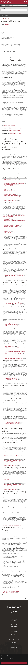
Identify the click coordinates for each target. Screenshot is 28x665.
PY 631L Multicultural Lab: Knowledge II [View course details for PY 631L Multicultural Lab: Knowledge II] (10, 200)
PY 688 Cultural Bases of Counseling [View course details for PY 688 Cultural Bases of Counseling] (9, 194)
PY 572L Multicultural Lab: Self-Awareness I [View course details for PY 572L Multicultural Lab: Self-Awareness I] (10, 186)
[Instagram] (10, 607)
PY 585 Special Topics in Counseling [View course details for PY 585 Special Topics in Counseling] (9, 218)
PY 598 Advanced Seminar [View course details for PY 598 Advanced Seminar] (8, 219)
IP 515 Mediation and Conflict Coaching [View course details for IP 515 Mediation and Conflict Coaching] (11, 379)
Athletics (14, 636)
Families (14, 649)
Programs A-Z (7, 24)
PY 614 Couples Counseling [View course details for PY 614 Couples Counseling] (8, 224)
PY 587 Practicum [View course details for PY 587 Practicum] (6, 189)
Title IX (14, 650)
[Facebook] (7, 607)
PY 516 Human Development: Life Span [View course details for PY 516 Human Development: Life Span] (10, 180)
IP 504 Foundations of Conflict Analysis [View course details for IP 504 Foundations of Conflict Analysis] (11, 378)
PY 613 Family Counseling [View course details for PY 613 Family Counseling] (8, 222)
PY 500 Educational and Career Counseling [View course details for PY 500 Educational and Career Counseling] (10, 179)
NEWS (14, 629)
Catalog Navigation (5, 15)
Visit (8, 603)
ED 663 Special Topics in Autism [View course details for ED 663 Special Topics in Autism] (10, 278)
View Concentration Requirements (9, 125)
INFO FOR (14, 642)
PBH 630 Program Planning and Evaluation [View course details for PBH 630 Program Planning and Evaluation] (11, 325)
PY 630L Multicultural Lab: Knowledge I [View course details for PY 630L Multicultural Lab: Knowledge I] (10, 197)
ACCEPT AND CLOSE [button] (14, 663)
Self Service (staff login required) (14, 639)
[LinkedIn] (20, 607)
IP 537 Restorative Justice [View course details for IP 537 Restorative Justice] (9, 381)
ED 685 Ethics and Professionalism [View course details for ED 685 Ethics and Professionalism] (10, 357)
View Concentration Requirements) (15, 128)
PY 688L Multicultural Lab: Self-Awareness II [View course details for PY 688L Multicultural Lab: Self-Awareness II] (11, 195)
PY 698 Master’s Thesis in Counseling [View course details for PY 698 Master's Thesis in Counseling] (9, 233)
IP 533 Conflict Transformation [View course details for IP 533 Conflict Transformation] (9, 380)
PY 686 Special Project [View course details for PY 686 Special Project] (7, 231)
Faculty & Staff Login (14, 647)
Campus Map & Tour (14, 626)
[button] (24, 2)
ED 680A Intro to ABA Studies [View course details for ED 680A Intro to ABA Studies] (9, 346)
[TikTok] (13, 607)
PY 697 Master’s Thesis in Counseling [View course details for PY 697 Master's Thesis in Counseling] (9, 232)
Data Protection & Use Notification (14, 661)
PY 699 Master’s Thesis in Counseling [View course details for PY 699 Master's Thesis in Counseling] (9, 235)
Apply (4, 603)
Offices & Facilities (14, 634)
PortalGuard (22, 603)
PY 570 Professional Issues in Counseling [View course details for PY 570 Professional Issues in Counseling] (10, 184)
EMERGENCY (14, 628)
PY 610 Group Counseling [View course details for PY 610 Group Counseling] (8, 190)
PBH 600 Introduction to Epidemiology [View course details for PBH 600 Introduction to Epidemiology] (11, 324)
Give (12, 603)
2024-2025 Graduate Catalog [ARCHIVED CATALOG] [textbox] (9, 5)
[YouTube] (15, 607)
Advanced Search (3, 12)
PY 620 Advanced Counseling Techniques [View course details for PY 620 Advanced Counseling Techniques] (10, 191)
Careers (16, 603)
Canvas (14, 637)
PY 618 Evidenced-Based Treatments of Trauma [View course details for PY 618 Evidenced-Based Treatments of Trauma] (11, 225)
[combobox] (14, 5)
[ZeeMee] (18, 607)
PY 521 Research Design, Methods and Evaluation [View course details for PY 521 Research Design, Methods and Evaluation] (11, 591)
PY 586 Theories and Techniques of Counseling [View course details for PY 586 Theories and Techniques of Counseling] (11, 188)
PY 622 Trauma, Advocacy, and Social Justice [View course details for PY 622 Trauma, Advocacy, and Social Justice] (11, 226)
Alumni (14, 644)
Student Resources (14, 631)
